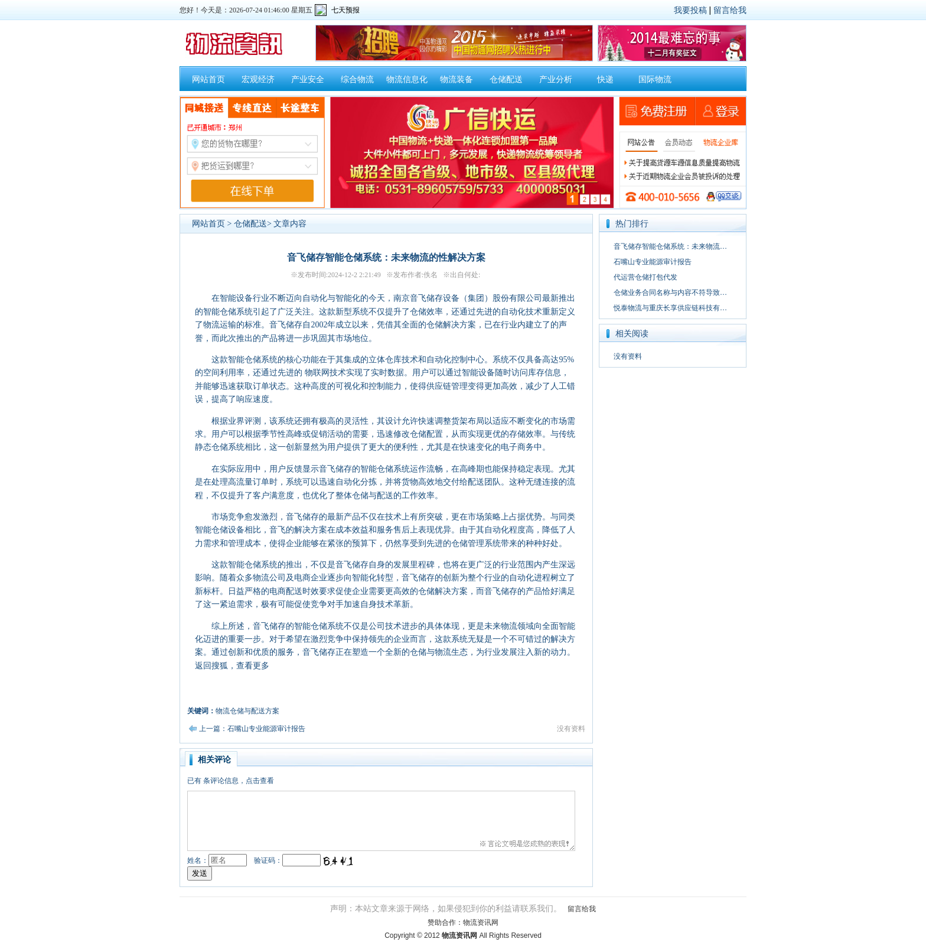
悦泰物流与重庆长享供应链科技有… (670, 308)
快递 (605, 79)
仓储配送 (506, 79)
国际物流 (654, 79)
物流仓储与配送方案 (247, 711)
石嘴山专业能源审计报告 (653, 262)
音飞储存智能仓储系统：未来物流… (670, 246)
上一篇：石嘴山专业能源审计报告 (252, 729)
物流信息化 (407, 79)
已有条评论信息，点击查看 (230, 781)
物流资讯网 (480, 922)
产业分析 (555, 79)
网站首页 (208, 79)
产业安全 (307, 79)
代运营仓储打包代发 (645, 277)
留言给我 (729, 10)
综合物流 (357, 79)
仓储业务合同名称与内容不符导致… (670, 292)
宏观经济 (258, 79)
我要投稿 (690, 10)
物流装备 (456, 79)
